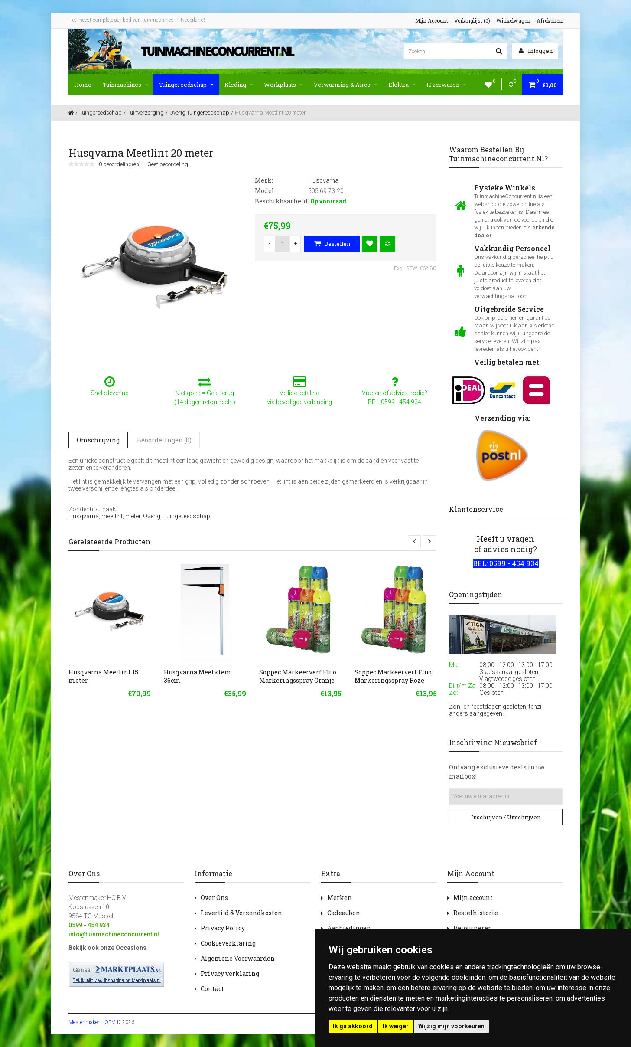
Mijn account (473, 897)
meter (132, 516)
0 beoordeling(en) (120, 164)
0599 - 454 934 (89, 925)
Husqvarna (83, 516)
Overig (151, 516)
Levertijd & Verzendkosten (241, 913)
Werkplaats (283, 84)
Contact (212, 989)
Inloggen (536, 51)
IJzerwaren (446, 84)
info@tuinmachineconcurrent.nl (113, 934)
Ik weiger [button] (396, 1026)
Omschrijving (98, 440)
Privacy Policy (223, 928)
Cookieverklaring (228, 943)
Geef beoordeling (167, 164)
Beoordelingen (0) (164, 440)
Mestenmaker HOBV (91, 1022)
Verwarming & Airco (345, 84)
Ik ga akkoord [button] (353, 1026)
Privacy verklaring (230, 973)
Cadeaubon (343, 913)
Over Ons (214, 897)
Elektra (401, 84)
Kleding (238, 84)
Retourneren (472, 928)
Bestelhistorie (475, 913)
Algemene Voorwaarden (238, 958)
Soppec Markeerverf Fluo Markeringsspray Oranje (297, 676)
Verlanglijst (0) (472, 20)
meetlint (112, 516)
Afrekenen (550, 20)
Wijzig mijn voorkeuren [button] (451, 1026)
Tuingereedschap (186, 84)
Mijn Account (431, 20)
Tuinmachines (125, 84)
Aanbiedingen (349, 928)
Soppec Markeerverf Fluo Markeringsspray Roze (393, 676)
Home (82, 84)
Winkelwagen (513, 20)
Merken (339, 897)
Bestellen (332, 244)
